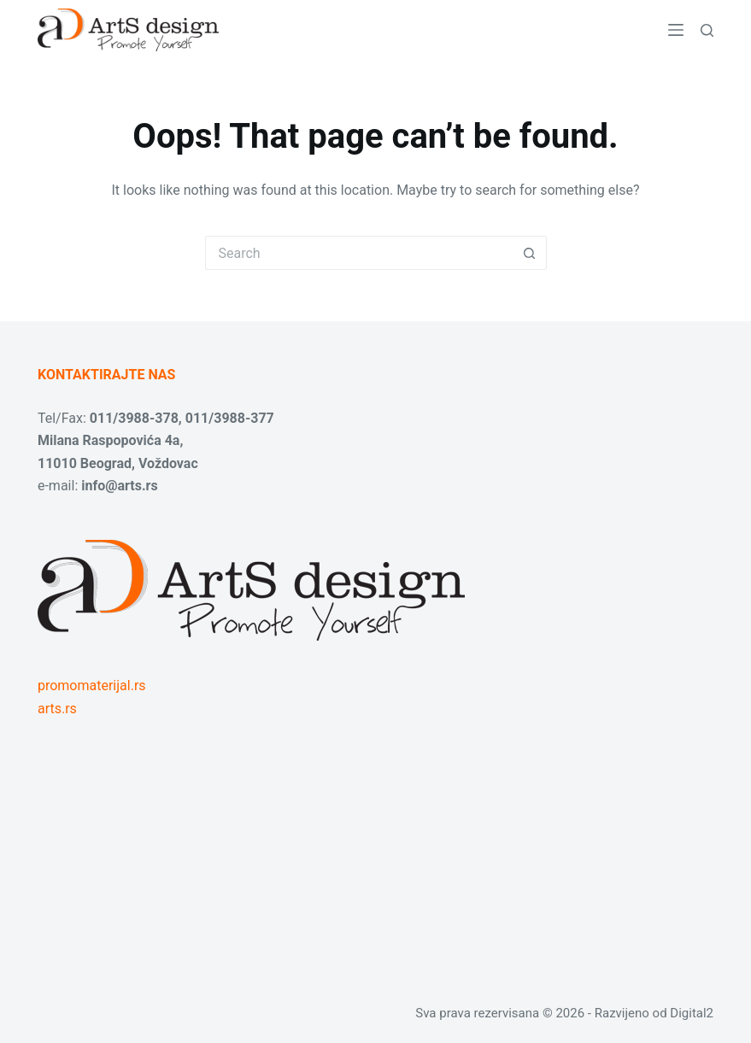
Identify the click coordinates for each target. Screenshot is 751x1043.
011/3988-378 (134, 418)
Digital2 (691, 1013)
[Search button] (530, 253)
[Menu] (676, 30)
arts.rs (57, 708)
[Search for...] (359, 253)
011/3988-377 (229, 418)
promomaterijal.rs (92, 685)
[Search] (707, 30)
